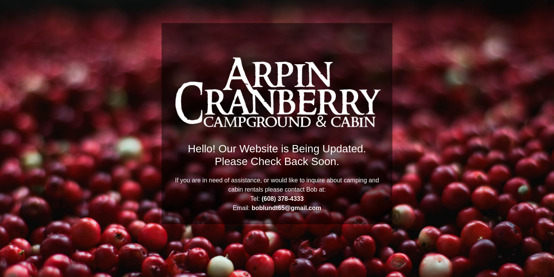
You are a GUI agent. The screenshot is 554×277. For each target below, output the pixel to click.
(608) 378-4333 (283, 198)
